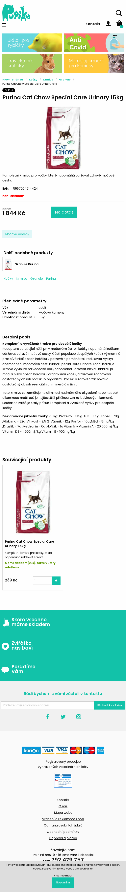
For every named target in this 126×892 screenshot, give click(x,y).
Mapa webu (63, 812)
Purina (51, 278)
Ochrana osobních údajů (63, 825)
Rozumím (63, 882)
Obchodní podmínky (63, 831)
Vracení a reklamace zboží (63, 819)
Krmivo (48, 79)
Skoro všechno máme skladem (25, 622)
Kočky (33, 79)
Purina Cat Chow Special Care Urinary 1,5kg (29, 543)
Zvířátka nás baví (17, 645)
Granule (64, 79)
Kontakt (93, 23)
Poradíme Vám (18, 669)
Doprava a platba (63, 838)
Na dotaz (64, 212)
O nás (63, 806)
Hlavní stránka (12, 79)
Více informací (63, 875)
